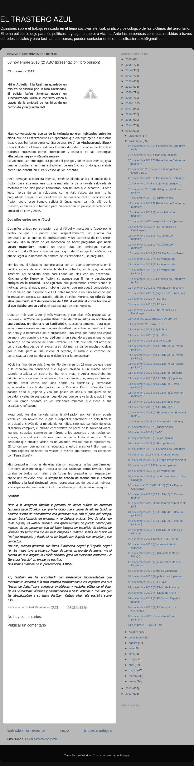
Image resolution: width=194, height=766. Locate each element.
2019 (128, 97)
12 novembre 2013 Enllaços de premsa (152, 318)
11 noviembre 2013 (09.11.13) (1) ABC (152, 407)
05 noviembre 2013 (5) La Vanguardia (151, 470)
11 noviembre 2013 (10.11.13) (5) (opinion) (155, 378)
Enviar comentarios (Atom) (42, 738)
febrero (134, 676)
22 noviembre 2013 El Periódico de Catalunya (156, 178)
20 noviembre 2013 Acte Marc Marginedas (154, 183)
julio (132, 648)
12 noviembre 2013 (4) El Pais (147, 298)
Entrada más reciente (26, 730)
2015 (128, 119)
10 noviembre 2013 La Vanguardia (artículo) (155, 421)
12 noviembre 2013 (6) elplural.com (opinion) (156, 287)
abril (132, 664)
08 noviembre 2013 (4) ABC (145, 432)
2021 (128, 86)
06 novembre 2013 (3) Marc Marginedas (153, 454)
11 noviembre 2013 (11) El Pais (148, 335)
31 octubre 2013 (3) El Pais (145, 625)
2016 (128, 114)
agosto (133, 643)
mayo (132, 659)
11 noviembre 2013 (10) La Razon (149, 340)
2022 (128, 81)
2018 (128, 103)
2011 (128, 693)
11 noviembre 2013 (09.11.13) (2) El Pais (154, 401)
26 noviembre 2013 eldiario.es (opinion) (153, 154)
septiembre (136, 637)
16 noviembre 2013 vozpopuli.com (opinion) (155, 221)
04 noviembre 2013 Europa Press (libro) (153, 538)
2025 (128, 64)
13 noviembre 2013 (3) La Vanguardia (151, 264)
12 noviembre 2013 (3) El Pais (147, 304)
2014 (128, 125)
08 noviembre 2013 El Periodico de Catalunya (156, 448)
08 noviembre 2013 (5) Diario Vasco (150, 426)
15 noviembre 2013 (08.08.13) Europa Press (156, 253)
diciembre (135, 135)
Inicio (64, 730)
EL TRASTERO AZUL (36, 19)
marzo (133, 670)
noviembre (136, 141)
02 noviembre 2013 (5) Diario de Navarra (153, 587)
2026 (128, 59)
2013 (128, 130)
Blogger (124, 755)
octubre (134, 631)
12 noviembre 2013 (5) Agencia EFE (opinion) (156, 293)
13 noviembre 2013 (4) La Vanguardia (151, 258)
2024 (128, 70)
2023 (128, 75)
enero (133, 681)
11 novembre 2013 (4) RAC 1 (146, 324)
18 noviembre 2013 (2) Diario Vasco (150, 197)
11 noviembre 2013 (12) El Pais (148, 329)
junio (132, 653)
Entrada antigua (98, 730)
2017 (128, 108)
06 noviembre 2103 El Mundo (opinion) (152, 465)
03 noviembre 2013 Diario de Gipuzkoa (152, 570)
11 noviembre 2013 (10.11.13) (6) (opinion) (155, 372)
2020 (128, 92)
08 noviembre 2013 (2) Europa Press (151, 443)
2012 (128, 688)
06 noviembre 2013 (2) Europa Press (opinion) (157, 460)
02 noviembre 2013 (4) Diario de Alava (152, 592)
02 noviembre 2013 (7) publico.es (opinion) (155, 576)
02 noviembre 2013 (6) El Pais (147, 581)
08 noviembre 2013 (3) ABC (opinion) (151, 438)
